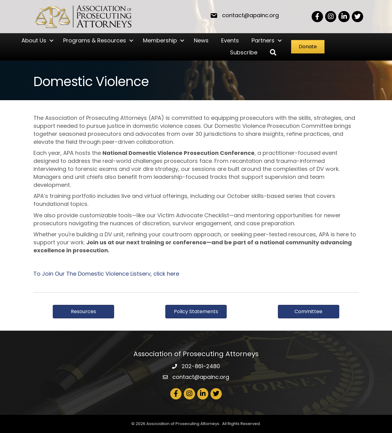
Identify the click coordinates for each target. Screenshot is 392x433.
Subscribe (243, 52)
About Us (33, 40)
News (201, 40)
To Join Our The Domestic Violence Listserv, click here (106, 274)
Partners (263, 40)
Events (230, 40)
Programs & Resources (94, 40)
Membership (160, 40)
